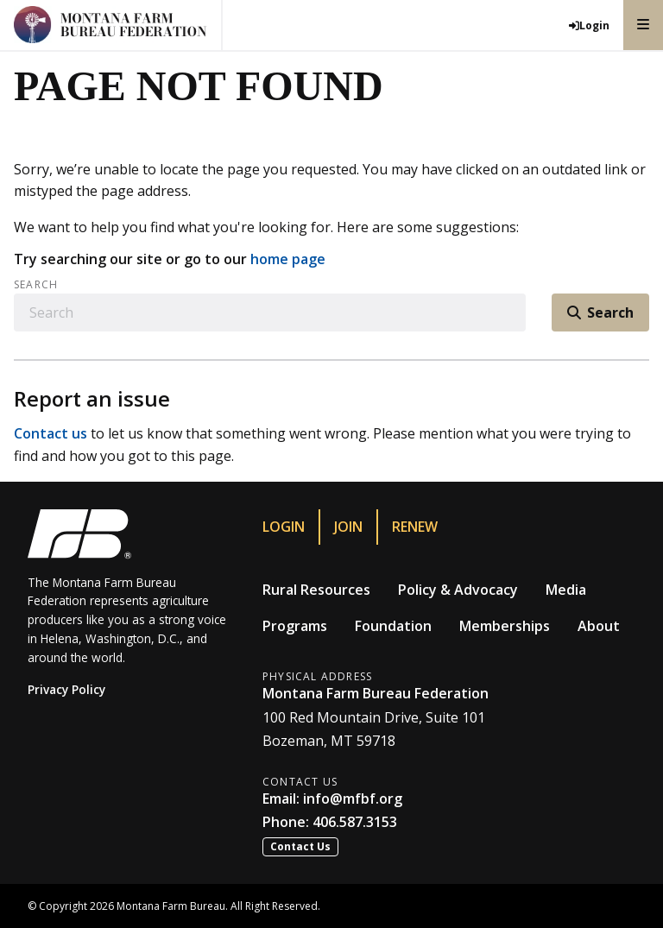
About (599, 625)
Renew (415, 526)
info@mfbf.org (352, 798)
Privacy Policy (66, 689)
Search (36, 285)
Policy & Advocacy (458, 589)
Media (566, 589)
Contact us (50, 433)
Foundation (393, 625)
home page (287, 258)
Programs (294, 625)
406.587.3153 (355, 821)
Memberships (504, 625)
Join (348, 526)
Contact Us (300, 846)
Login (283, 526)
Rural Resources (316, 589)
